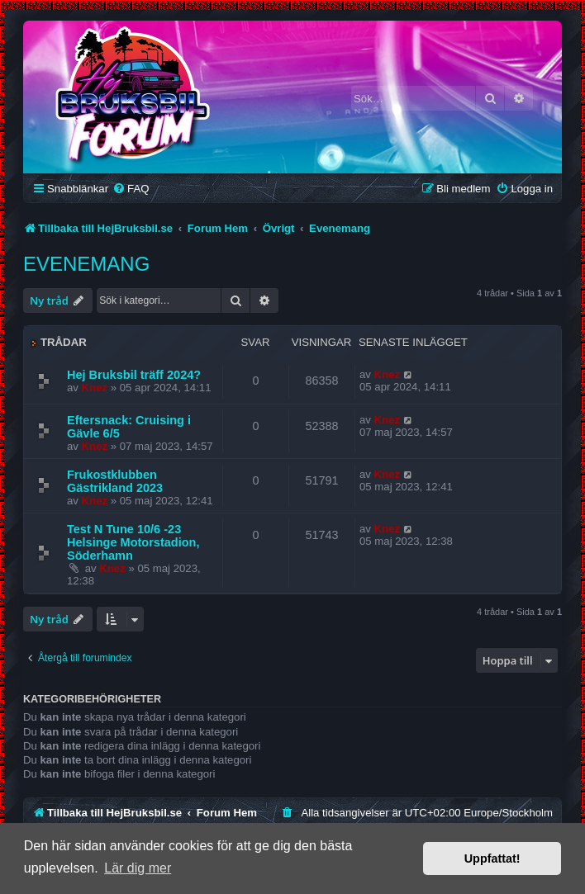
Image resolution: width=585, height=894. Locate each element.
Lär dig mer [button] (137, 868)
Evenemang (86, 264)
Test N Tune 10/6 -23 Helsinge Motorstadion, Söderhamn (133, 542)
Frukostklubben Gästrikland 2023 (115, 481)
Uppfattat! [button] (492, 858)
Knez (95, 387)
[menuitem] (130, 189)
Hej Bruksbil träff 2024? (134, 374)
